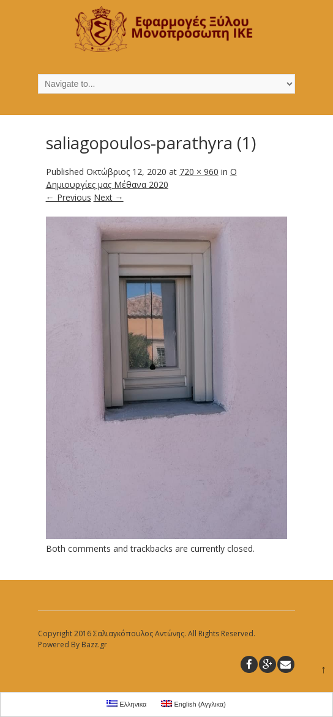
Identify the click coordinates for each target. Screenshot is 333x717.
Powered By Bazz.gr (72, 644)
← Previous (68, 197)
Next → (109, 197)
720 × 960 (199, 171)
